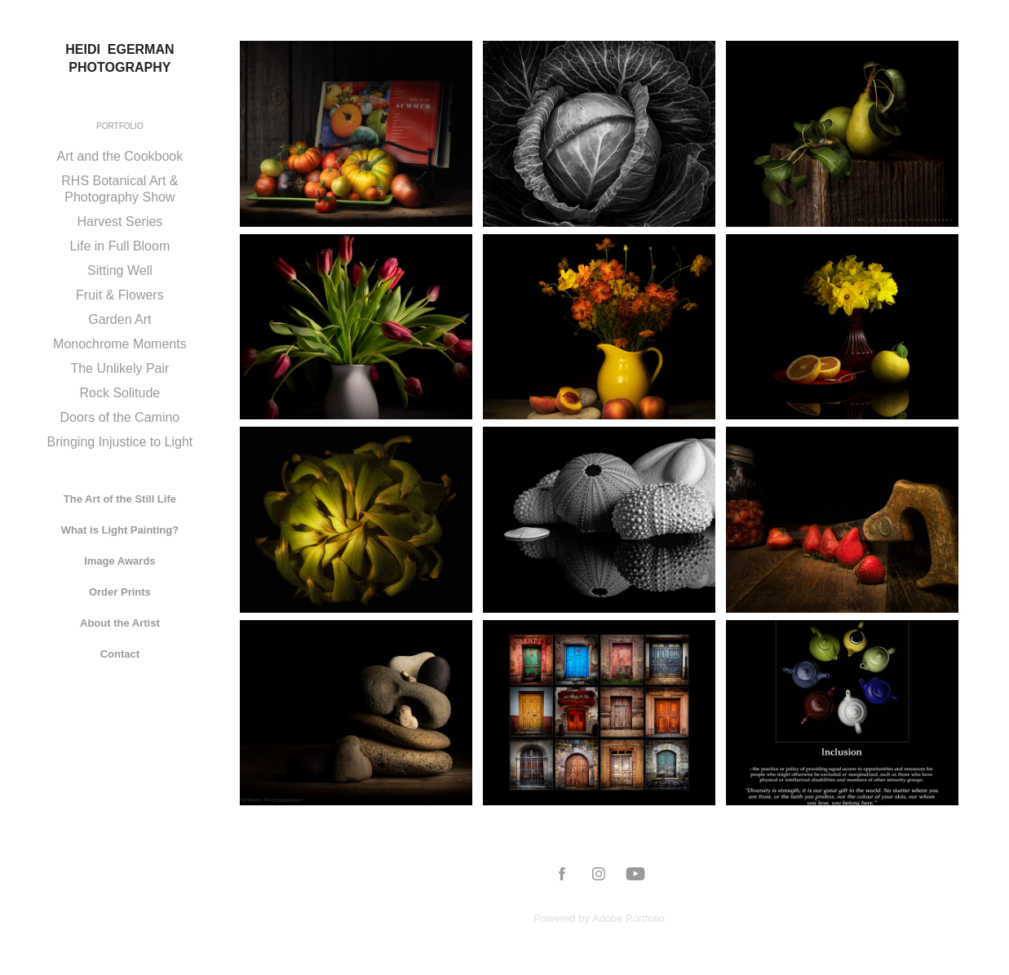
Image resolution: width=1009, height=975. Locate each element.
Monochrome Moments (120, 344)
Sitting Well (120, 270)
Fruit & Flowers (120, 295)
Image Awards (119, 561)
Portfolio (120, 126)
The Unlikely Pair (119, 368)
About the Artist (120, 623)
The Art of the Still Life (120, 499)
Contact (119, 654)
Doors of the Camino (120, 417)
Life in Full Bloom (120, 246)
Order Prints (120, 592)
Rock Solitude (120, 393)
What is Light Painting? (120, 530)
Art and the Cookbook (120, 156)
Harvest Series (119, 221)
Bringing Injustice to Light (119, 442)
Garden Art (119, 319)
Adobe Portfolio (628, 918)
